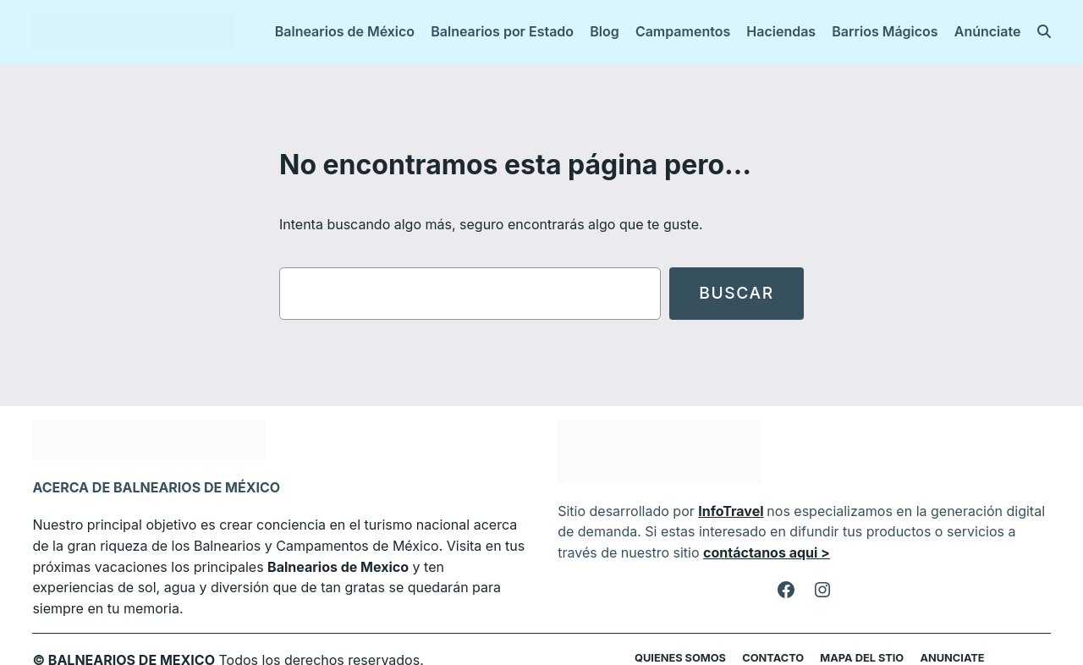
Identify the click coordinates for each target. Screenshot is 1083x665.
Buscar (736, 293)
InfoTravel (722, 510)
